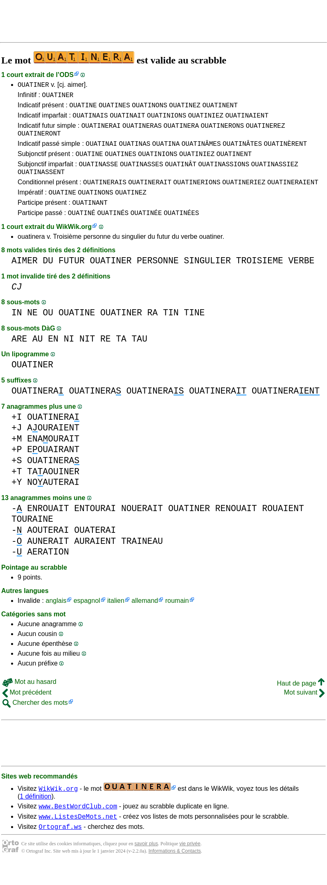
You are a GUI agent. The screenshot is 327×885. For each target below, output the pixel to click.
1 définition (35, 813)
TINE (194, 330)
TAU (139, 356)
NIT (87, 356)
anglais (55, 617)
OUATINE (83, 108)
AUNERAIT (48, 558)
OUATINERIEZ (244, 195)
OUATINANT (89, 218)
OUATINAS (135, 151)
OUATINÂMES (201, 151)
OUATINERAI (101, 131)
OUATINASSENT (41, 183)
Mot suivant (304, 709)
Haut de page (301, 700)
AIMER (24, 278)
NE (32, 330)
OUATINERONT (39, 140)
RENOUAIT (236, 526)
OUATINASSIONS (223, 174)
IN (16, 330)
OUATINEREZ (265, 131)
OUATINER (33, 85)
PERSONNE (157, 278)
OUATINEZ (185, 108)
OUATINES (114, 108)
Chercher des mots (35, 719)
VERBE (301, 278)
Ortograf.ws (60, 847)
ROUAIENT (283, 526)
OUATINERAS (142, 131)
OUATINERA (181, 131)
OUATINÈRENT (285, 151)
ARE (19, 356)
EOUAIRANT (53, 467)
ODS (66, 74)
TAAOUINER (53, 489)
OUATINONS (149, 108)
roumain (177, 617)
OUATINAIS (90, 119)
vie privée (189, 864)
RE (105, 356)
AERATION (48, 569)
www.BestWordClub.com (77, 824)
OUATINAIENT (246, 119)
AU (37, 356)
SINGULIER (207, 278)
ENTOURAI (95, 526)
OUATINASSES (141, 174)
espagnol (87, 617)
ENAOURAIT (53, 456)
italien (115, 617)
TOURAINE (32, 536)
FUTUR (72, 278)
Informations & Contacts (175, 872)
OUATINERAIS (104, 195)
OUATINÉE (146, 229)
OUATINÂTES (242, 151)
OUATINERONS (222, 131)
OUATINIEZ (205, 119)
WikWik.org (74, 243)
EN (53, 356)
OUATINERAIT (149, 195)
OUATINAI (101, 151)
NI (69, 356)
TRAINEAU (142, 558)
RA (152, 330)
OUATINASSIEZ (274, 174)
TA (121, 356)
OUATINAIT (127, 119)
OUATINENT (219, 108)
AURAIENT (95, 558)
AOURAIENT (53, 445)
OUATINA (166, 151)
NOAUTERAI (53, 499)
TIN (170, 330)
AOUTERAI (48, 547)
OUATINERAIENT (292, 195)
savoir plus (146, 864)
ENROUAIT (48, 526)
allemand (144, 617)
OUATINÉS (113, 229)
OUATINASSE (98, 174)
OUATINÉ (81, 229)
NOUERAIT (142, 526)
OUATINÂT (180, 174)
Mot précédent (27, 709)
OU (48, 330)
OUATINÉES (181, 229)
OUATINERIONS (196, 195)
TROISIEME (259, 278)
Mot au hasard (29, 698)
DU (48, 278)
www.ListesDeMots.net (77, 835)
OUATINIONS (166, 119)
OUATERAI (95, 547)
